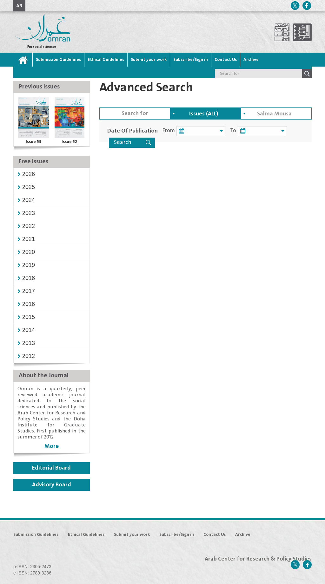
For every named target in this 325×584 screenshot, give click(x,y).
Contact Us (226, 59)
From (168, 131)
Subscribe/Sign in (190, 59)
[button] (28, 174)
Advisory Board (51, 485)
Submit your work (149, 59)
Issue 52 (69, 142)
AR (19, 5)
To (230, 131)
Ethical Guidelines (106, 59)
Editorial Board (51, 468)
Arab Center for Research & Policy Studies (258, 559)
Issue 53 (33, 142)
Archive (251, 59)
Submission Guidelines (58, 59)
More (51, 446)
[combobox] (205, 113)
